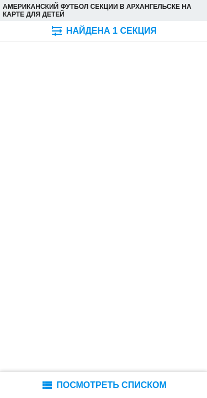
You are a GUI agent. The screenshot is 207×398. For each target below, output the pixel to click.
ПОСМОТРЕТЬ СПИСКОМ (103, 385)
